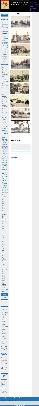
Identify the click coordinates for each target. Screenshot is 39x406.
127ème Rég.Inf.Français (4, 156)
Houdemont (3, 219)
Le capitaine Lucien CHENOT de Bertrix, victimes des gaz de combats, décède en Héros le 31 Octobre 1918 (18, 4)
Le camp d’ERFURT (6, 48)
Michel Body (29, 133)
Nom (11, 150)
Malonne (2, 286)
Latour (2, 223)
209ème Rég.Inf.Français (4, 162)
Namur (2, 282)
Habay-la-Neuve (3, 215)
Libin (2, 225)
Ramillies (3, 268)
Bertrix (2, 200)
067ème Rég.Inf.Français (4, 144)
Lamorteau (3, 222)
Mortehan (3, 232)
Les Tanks (3, 178)
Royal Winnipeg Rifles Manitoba (5, 122)
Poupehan (3, 244)
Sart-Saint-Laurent (4, 284)
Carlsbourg (3, 204)
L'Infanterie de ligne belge (4, 89)
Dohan (2, 209)
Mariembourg (3, 280)
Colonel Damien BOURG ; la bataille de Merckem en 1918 (5, 45)
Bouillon (3, 203)
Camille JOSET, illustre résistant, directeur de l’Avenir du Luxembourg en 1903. (34, 10)
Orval (2, 241)
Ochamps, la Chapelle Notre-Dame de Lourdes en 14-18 (5, 26)
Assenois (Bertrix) (3, 196)
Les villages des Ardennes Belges (5, 192)
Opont (2, 239)
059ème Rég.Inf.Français (4, 143)
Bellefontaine (3, 199)
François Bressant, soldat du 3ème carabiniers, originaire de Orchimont (5, 330)
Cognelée (3, 274)
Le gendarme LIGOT (3, 397)
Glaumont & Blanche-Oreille (4, 214)
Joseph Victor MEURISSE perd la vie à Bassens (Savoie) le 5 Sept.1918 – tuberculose (5, 339)
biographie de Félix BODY (13, 1)
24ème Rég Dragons (4, 131)
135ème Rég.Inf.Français (4, 126)
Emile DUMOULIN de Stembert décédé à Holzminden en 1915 (4, 365)
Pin (2, 242)
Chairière (3, 205)
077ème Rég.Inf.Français (4, 145)
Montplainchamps (4, 231)
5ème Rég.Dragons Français (5, 133)
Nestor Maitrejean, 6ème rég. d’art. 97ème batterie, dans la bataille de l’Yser (19, 6)
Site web (11, 155)
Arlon (2, 195)
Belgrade (3, 272)
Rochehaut (3, 246)
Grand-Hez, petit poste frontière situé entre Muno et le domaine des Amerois (5, 61)
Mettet (2, 281)
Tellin (2, 253)
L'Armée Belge (3, 76)
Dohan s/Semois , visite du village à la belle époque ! (5, 22)
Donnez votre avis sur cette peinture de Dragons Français (8, 400)
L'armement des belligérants (5, 74)
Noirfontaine (3, 237)
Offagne (3, 238)
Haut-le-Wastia (3, 277)
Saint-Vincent (3, 249)
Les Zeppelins (3, 75)
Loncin (2, 263)
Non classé (3, 287)
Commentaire (12, 143)
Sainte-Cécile (3, 250)
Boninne (3, 273)
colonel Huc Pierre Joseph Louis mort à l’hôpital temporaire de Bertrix (5, 319)
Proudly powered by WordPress (17, 405)
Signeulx (3, 251)
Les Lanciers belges (4, 119)
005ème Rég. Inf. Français (4, 137)
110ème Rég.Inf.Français (4, 151)
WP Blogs (24, 405)
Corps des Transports (4, 77)
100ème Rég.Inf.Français (4, 147)
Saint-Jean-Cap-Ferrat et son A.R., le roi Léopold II (18, 397)
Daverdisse (3, 208)
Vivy (2, 256)
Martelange (3, 228)
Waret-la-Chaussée (4, 285)
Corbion (3, 206)
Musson (3, 233)
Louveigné (3, 264)
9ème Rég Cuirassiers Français (5, 134)
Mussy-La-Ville (3, 234)
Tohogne (3, 254)
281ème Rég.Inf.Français (4, 164)
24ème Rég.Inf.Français (4, 163)
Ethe (2, 210)
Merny (2, 230)
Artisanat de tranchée (4, 69)
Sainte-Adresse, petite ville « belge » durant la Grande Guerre (4, 36)
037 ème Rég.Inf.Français (4, 140)
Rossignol (3, 247)
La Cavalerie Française (4, 130)
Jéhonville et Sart (3, 221)
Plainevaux (3, 243)
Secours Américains (4, 288)
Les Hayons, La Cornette (4, 224)
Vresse (2, 257)
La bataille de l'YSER (4, 185)
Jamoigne (3, 220)
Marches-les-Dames (4, 278)
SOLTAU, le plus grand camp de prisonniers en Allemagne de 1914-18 (5, 53)
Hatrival (2, 217)
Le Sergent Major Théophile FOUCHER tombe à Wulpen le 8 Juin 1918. (5, 342)
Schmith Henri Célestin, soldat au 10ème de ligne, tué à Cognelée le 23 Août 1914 (5, 333)
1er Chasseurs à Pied (4, 117)
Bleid (2, 201)
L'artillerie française (4, 128)
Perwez (2, 267)
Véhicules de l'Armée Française (5, 180)
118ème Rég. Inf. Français (4, 154)
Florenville (3, 211)
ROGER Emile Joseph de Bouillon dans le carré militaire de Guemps (5, 327)
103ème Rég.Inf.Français (4, 149)
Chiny (2, 71)
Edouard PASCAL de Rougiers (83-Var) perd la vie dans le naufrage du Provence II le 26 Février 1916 (34, 6)
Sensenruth (3, 291)
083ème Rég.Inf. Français (4, 146)
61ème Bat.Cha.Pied (4, 127)
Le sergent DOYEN (9, 397)
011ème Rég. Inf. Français (4, 138)
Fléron (2, 262)
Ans (2, 260)
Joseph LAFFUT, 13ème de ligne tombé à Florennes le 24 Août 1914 (5, 324)
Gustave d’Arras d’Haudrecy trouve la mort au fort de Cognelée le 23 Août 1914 (5, 58)
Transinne (3, 255)
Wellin (2, 258)
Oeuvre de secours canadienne (5, 289)
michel (2, 32)
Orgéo (2, 240)
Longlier (3, 226)
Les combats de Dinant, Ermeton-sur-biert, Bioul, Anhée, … (4, 188)
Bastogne (3, 198)
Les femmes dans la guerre (4, 176)
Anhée (2, 271)
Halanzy (3, 216)
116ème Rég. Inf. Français (4, 153)
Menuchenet (3, 229)
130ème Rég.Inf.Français (4, 157)
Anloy (2, 194)
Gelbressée (3, 276)
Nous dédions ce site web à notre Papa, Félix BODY (4, 51)
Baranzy (3, 197)
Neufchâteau (3, 235)
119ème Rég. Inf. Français (4, 155)
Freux (2, 212)
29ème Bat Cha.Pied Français (5, 165)
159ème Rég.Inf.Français (4, 160)
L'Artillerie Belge (3, 79)
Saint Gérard (3, 283)
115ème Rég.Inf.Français (4, 152)
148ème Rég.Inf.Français (4, 158)
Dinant (2, 275)
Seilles (2, 290)
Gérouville (3, 213)
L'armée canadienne (4, 121)
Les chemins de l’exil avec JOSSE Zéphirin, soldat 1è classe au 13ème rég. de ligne (19, 2)
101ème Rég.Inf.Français (4, 148)
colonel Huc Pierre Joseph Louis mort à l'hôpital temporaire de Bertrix (4, 387)
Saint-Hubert (3, 248)
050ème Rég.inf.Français (4, 142)
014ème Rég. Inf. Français (4, 139)
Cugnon (2, 207)
